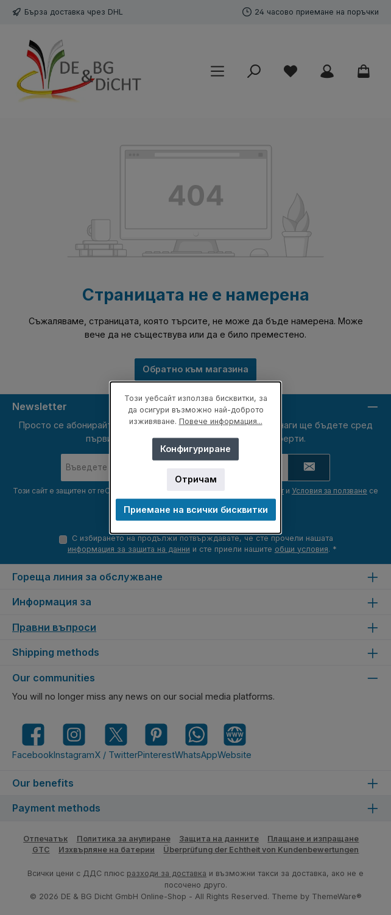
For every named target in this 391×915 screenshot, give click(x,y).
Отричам (196, 479)
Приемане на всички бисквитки (196, 509)
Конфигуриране (195, 449)
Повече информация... (220, 421)
